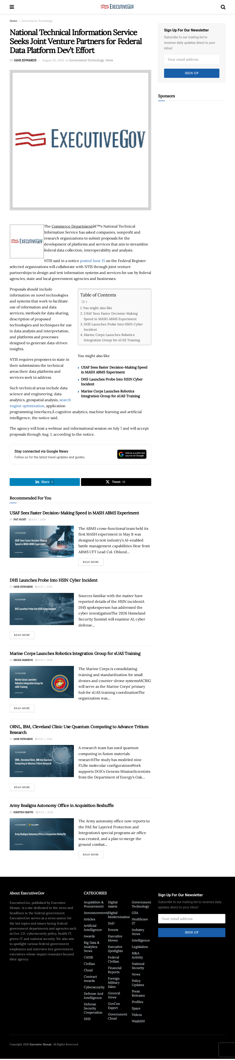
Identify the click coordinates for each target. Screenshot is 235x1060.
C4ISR (88, 958)
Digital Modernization (119, 916)
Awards (89, 937)
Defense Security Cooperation (93, 1009)
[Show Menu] (12, 7)
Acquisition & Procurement (94, 905)
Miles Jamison (23, 660)
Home (13, 21)
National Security (138, 967)
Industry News (138, 933)
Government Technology (37, 21)
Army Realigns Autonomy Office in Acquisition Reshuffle (62, 806)
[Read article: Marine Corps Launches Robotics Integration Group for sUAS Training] (42, 683)
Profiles (137, 1003)
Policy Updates (138, 984)
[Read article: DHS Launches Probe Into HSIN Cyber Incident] (42, 610)
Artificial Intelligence (93, 929)
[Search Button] (223, 7)
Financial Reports (114, 971)
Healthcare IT (140, 922)
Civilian (89, 965)
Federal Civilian (113, 960)
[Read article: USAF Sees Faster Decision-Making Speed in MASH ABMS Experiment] (42, 543)
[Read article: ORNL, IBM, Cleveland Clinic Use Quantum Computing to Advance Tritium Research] (42, 762)
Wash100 (138, 1022)
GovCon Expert (114, 1007)
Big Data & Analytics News (91, 948)
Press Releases (138, 994)
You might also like (97, 308)
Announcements (96, 914)
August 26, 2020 (53, 60)
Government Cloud (117, 1017)
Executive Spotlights (115, 950)
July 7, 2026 (37, 520)
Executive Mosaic (41, 1045)
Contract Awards (90, 979)
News (109, 60)
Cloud (88, 971)
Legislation (140, 948)
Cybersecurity (94, 988)
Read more (93, 561)
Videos (137, 1016)
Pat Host (20, 520)
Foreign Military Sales (114, 983)
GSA (135, 914)
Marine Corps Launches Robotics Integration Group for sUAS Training (112, 337)
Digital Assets (113, 905)
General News (114, 996)
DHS (87, 1020)
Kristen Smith (23, 813)
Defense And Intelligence (93, 996)
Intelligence (141, 941)
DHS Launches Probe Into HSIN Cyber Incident (113, 327)
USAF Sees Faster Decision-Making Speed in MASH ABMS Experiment (111, 316)
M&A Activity (137, 956)
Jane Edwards (25, 60)
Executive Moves (115, 939)
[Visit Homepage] (117, 6)
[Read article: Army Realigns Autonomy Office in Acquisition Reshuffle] (42, 835)
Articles (89, 920)
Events (113, 931)
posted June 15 (92, 260)
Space (136, 1009)
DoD (111, 924)
